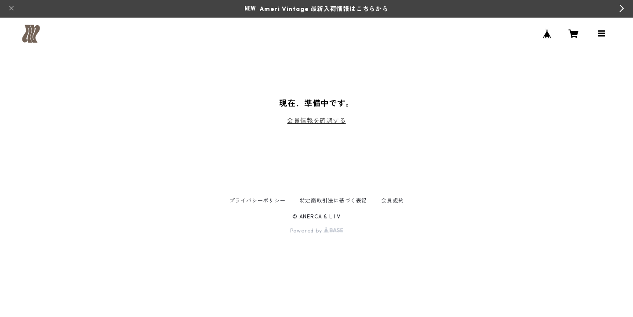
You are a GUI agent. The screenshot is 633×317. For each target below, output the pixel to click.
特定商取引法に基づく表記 (333, 200)
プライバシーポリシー (257, 200)
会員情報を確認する (316, 121)
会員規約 (392, 200)
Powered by (316, 230)
